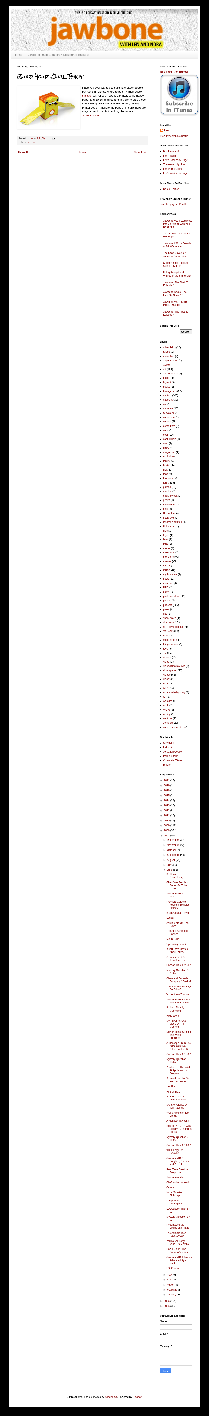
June (170, 869)
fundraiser (168, 478)
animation (168, 356)
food (165, 473)
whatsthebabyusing (174, 692)
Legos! (170, 917)
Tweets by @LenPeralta (173, 204)
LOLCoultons (173, 1268)
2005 (167, 1305)
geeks (166, 500)
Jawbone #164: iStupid (175, 895)
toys (165, 648)
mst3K (166, 565)
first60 (166, 465)
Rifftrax (167, 764)
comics (167, 421)
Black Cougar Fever (177, 912)
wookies (167, 700)
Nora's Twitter (171, 189)
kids (165, 530)
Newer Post (24, 152)
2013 (167, 805)
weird (166, 687)
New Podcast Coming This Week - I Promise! (178, 1035)
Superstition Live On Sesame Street (177, 1080)
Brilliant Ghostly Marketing (175, 1009)
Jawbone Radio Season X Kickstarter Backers (58, 55)
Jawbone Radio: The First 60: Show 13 (175, 294)
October (172, 849)
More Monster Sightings (174, 1194)
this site (87, 95)
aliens (166, 351)
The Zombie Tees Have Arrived (176, 1234)
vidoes (167, 679)
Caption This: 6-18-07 (178, 1054)
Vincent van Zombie (177, 994)
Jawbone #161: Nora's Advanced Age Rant (179, 1260)
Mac (165, 543)
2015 (167, 795)
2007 (167, 835)
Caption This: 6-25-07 (178, 965)
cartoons (168, 408)
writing (167, 714)
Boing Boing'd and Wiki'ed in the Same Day (177, 274)
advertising (169, 347)
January (172, 1294)
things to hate (171, 644)
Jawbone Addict (175, 1177)
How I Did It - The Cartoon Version (177, 1251)
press (166, 609)
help (165, 508)
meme (166, 548)
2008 (167, 830)
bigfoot (167, 382)
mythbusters (170, 574)
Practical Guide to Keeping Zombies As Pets (177, 904)
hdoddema (111, 1396)
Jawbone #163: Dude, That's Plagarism (178, 1001)
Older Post (140, 152)
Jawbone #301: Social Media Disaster (175, 303)
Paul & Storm (170, 755)
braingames (170, 391)
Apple (166, 364)
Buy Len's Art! (171, 151)
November (173, 845)
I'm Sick (170, 1086)
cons (165, 430)
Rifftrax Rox (173, 1091)
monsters (168, 556)
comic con (169, 417)
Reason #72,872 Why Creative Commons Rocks (179, 1129)
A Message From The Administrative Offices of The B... (178, 1046)
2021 (167, 780)
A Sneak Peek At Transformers (175, 959)
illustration (169, 513)
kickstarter (169, 526)
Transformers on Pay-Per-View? (178, 988)
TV (164, 652)
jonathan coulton (172, 521)
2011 (167, 815)
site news (168, 622)
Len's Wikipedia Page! (175, 173)
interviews (168, 517)
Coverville (168, 742)
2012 (167, 810)
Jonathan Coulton (173, 751)
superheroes (170, 639)
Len (166, 130)
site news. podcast (173, 626)
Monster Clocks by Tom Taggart (176, 1106)
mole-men (168, 552)
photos (167, 600)
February (172, 1289)
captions (168, 399)
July (169, 864)
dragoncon (169, 452)
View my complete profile (174, 135)
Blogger (137, 1396)
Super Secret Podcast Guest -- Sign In (175, 264)
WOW (166, 709)
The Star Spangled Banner (177, 932)
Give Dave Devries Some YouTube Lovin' (177, 885)
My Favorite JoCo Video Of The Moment (176, 1023)
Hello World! (173, 1015)
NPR (165, 587)
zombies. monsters (174, 727)
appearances (170, 360)
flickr (165, 469)
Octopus (171, 1187)
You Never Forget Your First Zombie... (179, 1243)
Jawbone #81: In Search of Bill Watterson (177, 245)
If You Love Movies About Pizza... (177, 951)
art (28, 142)
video (166, 661)
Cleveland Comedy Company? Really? (178, 980)
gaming (167, 491)
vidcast (167, 657)
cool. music (169, 439)
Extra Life (168, 747)
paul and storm (171, 596)
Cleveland (168, 412)
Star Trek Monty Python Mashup (176, 1098)
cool (33, 142)
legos (166, 535)
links (165, 539)
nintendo (168, 583)
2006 (167, 1301)
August (171, 860)
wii (164, 696)
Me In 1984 (172, 939)
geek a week (170, 495)
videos (167, 674)
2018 (167, 790)
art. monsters (170, 373)
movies (167, 561)
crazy (166, 447)
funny (166, 482)
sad (165, 613)
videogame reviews (174, 666)
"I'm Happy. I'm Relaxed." (174, 1152)
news (166, 578)
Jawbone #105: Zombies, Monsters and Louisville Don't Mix (177, 223)
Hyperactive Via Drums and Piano (177, 1226)
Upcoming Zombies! (177, 944)
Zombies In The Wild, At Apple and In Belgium (178, 1070)
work (165, 705)
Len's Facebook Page (175, 160)
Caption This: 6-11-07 (178, 1145)
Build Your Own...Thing (174, 876)
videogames (170, 670)
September (173, 854)
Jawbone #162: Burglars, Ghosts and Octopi (177, 1161)
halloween (169, 504)
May (170, 1274)
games (167, 487)
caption (167, 395)
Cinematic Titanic (173, 760)
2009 (167, 825)
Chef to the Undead (177, 1182)
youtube (167, 718)
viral (165, 683)
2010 (167, 820)
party (166, 591)
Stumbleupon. (90, 115)
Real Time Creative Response (177, 1171)
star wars (168, 631)
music (166, 570)
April (170, 1279)
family (166, 460)
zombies (168, 722)
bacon (166, 377)
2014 (167, 800)
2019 (167, 785)
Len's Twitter (170, 155)
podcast (167, 605)
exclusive (168, 456)
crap (165, 443)
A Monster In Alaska (177, 1120)
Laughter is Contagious (174, 1202)
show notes (169, 618)
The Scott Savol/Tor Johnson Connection (174, 255)
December (173, 839)
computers (169, 426)
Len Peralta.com (172, 168)
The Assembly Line (174, 164)
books (166, 386)
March (171, 1284)
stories (167, 635)
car (165, 404)
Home (18, 55)
